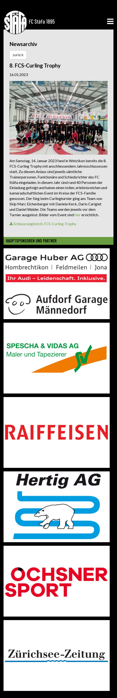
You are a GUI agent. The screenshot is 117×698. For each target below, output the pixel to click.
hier (78, 214)
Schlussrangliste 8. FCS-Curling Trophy (42, 223)
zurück (18, 54)
